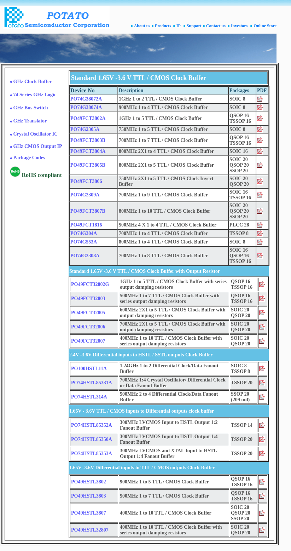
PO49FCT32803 (88, 298)
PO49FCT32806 (88, 326)
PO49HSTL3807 (88, 513)
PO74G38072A (86, 99)
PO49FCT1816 (86, 225)
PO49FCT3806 (86, 181)
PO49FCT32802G (90, 284)
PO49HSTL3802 (88, 481)
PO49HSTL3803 (88, 496)
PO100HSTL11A (89, 368)
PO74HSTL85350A (91, 439)
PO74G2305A (84, 129)
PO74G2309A (84, 194)
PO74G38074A (86, 107)
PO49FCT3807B (87, 211)
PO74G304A (83, 233)
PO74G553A (83, 242)
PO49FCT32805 (88, 312)
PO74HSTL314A (89, 397)
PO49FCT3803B (87, 140)
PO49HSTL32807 (90, 530)
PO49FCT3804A (88, 151)
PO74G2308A (84, 255)
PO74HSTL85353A (91, 453)
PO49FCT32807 (88, 341)
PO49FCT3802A (88, 118)
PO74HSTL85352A (91, 425)
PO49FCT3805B (87, 165)
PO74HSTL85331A (91, 382)
